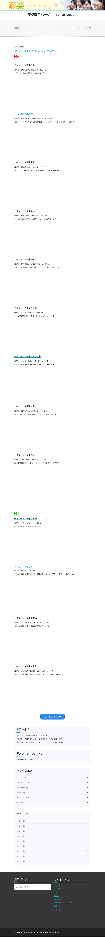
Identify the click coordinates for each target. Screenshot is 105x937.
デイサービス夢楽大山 (24, 162)
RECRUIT (57, 899)
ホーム (80, 28)
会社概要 (57, 889)
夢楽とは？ (58, 893)
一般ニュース (21, 783)
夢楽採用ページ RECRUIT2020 (51, 15)
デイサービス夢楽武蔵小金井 (27, 356)
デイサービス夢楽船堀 (24, 406)
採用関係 (19, 793)
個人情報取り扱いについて (64, 903)
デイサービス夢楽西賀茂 (25, 617)
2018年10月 (20, 836)
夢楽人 (56, 896)
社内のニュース (21, 798)
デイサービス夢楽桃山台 (25, 666)
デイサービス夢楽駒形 (24, 259)
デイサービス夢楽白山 (24, 65)
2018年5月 (20, 857)
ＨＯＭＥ (57, 886)
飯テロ (18, 803)
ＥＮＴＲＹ (58, 910)
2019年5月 (20, 831)
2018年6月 (20, 851)
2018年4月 (20, 862)
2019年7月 (20, 826)
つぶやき (19, 778)
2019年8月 (20, 821)
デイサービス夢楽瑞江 (24, 211)
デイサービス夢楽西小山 (25, 308)
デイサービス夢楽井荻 (24, 454)
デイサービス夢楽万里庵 (25, 518)
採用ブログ (58, 906)
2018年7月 (20, 846)
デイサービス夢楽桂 (23, 567)
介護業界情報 (21, 788)
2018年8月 (20, 841)
